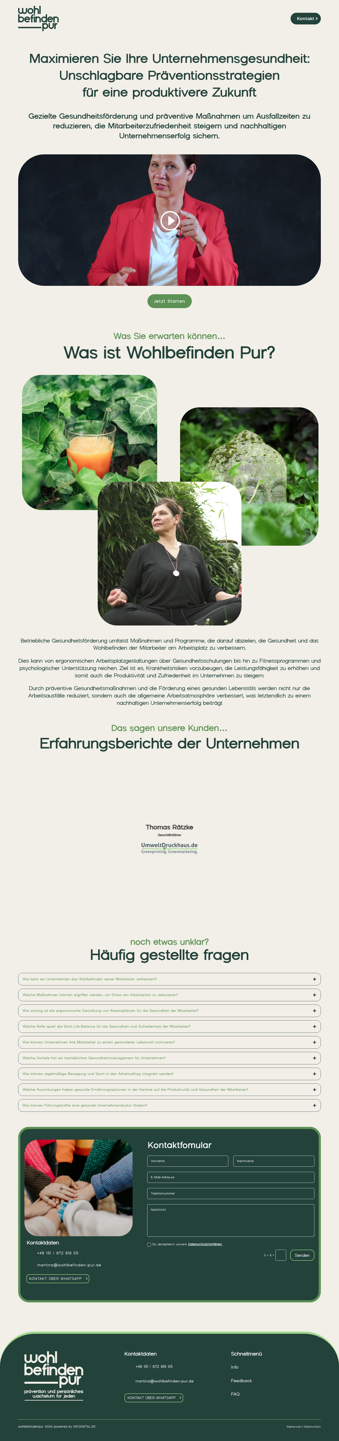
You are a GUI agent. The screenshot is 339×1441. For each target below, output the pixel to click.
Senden (302, 1255)
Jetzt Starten (169, 301)
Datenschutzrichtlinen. (205, 1244)
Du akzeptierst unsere (184, 1244)
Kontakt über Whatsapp (55, 1279)
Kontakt (305, 18)
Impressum (294, 1426)
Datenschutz (312, 1426)
